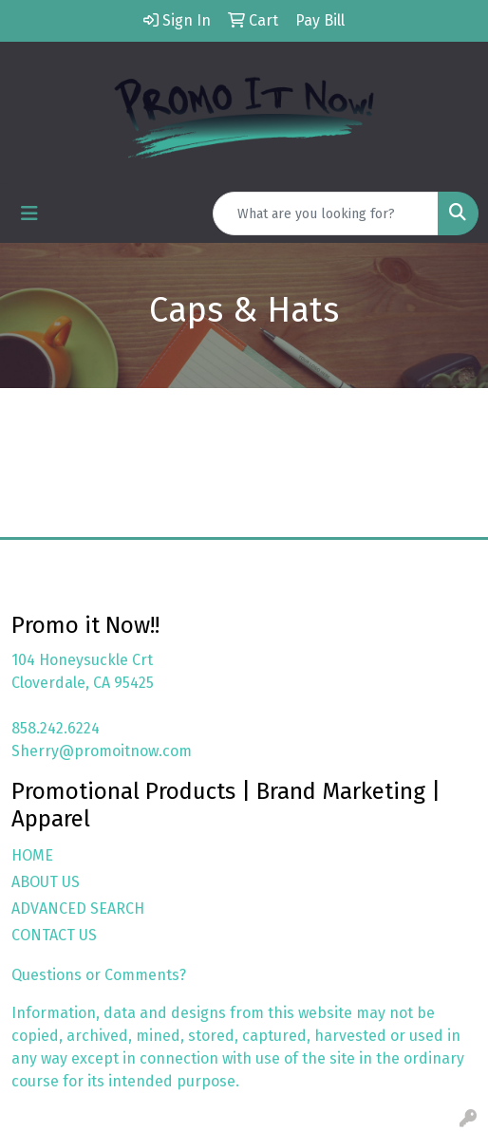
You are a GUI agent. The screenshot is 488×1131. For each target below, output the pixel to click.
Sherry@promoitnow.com (101, 751)
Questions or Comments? (98, 975)
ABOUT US (45, 882)
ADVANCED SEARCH (77, 908)
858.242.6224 (55, 728)
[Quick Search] (326, 213)
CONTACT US (54, 935)
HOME (32, 855)
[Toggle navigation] (29, 213)
